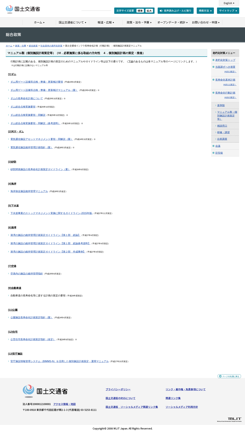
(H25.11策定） (230, 84)
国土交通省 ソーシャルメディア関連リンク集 (132, 408)
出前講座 (222, 139)
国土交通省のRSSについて (120, 399)
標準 (140, 11)
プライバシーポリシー (118, 390)
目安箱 (219, 153)
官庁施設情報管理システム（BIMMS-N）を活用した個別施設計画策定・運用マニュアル (59, 361)
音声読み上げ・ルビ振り (177, 10)
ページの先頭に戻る (228, 379)
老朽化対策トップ (225, 60)
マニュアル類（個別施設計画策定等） (227, 115)
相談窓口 (222, 125)
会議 (217, 146)
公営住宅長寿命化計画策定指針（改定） (32, 339)
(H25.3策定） (231, 71)
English (228, 3)
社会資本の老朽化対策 (51, 46)
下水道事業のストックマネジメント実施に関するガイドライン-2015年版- (51, 213)
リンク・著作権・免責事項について (186, 390)
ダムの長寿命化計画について (26, 98)
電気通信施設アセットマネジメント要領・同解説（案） (41, 139)
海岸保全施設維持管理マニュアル (29, 191)
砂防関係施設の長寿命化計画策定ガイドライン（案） (40, 169)
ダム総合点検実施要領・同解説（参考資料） (35, 123)
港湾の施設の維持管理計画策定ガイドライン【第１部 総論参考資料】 (50, 243)
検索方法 (204, 10)
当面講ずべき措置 (225, 67)
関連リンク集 (173, 399)
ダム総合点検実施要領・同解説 (27, 115)
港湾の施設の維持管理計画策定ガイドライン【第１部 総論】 (45, 235)
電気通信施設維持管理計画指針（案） (31, 147)
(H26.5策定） (231, 97)
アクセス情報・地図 (64, 405)
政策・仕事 (20, 46)
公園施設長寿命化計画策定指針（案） (31, 317)
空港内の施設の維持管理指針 (26, 273)
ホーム (9, 46)
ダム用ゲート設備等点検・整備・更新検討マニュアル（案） (44, 90)
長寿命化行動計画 (225, 92)
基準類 (221, 105)
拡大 (149, 11)
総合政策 (33, 46)
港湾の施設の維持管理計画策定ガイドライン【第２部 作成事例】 (47, 251)
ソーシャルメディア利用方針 (182, 408)
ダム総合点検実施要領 (22, 106)
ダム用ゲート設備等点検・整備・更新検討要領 (36, 81)
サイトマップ (226, 10)
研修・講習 (223, 132)
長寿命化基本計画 (225, 79)
